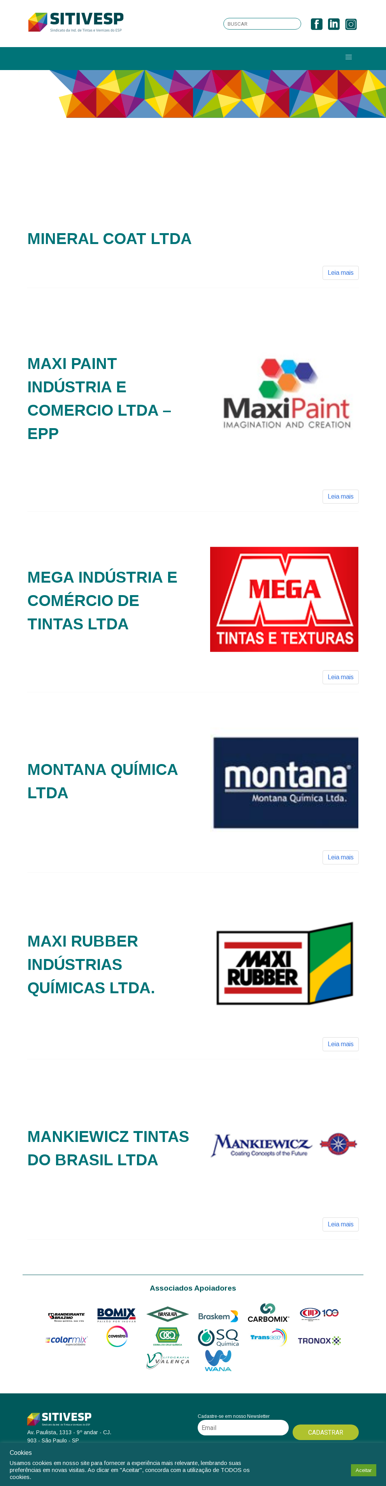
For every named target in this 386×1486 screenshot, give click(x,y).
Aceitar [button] (364, 1470)
